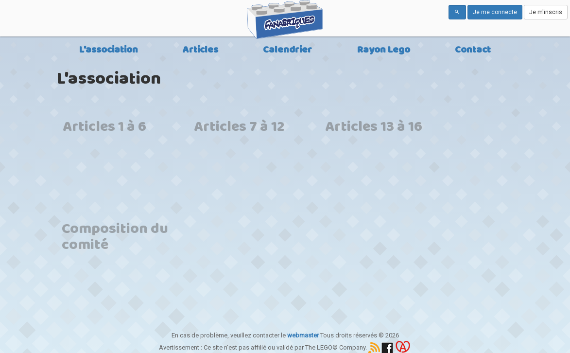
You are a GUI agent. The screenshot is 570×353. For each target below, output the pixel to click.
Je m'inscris (545, 12)
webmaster (303, 335)
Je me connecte (495, 12)
